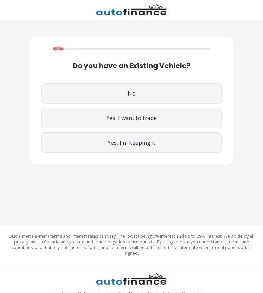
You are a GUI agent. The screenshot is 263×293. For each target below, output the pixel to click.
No (132, 93)
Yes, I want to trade (131, 118)
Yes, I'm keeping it (131, 142)
